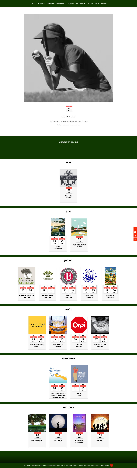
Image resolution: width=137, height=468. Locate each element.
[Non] (135, 465)
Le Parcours (50, 3)
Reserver (103, 3)
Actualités (90, 3)
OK (111, 465)
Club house (40, 3)
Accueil (33, 3)
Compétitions (60, 3)
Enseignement (80, 3)
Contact (97, 3)
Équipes (70, 3)
